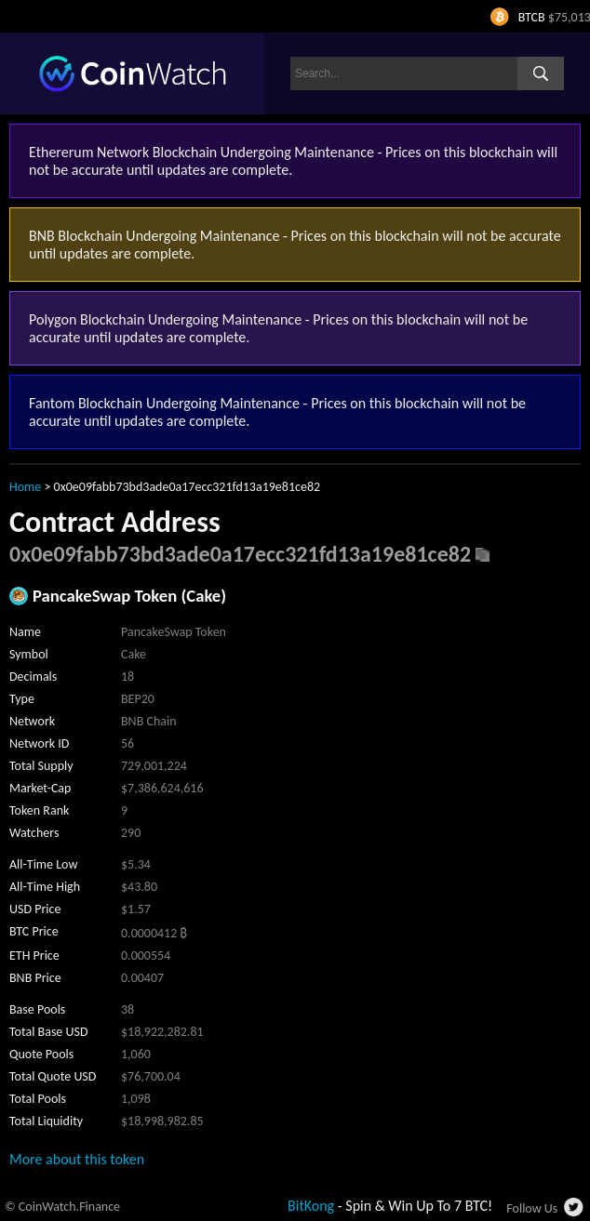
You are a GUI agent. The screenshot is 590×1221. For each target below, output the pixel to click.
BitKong (311, 1205)
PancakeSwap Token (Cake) (129, 595)
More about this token (76, 1159)
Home (25, 487)
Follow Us (531, 1208)
